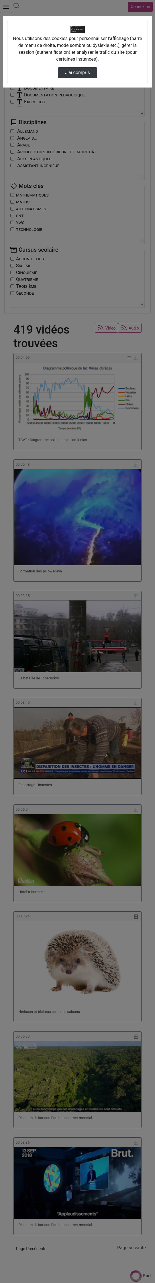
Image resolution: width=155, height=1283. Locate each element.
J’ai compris (77, 72)
